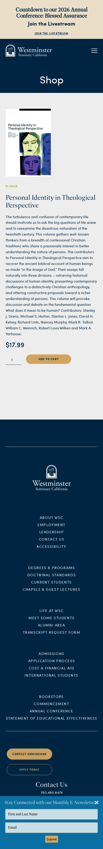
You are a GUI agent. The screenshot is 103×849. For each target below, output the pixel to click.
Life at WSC (52, 613)
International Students (51, 678)
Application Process (51, 663)
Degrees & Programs (51, 570)
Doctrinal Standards (51, 577)
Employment (51, 527)
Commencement (51, 706)
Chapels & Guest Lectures (51, 592)
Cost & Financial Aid (52, 670)
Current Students (51, 585)
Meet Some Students (51, 620)
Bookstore (51, 699)
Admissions (51, 656)
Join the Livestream (51, 33)
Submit (52, 839)
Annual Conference (51, 713)
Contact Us (51, 542)
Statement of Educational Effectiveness (51, 721)
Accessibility (51, 549)
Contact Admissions (29, 757)
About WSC (51, 520)
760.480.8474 (52, 795)
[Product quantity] (13, 359)
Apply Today (29, 773)
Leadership (51, 535)
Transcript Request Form (51, 635)
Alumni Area (51, 627)
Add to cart (48, 359)
